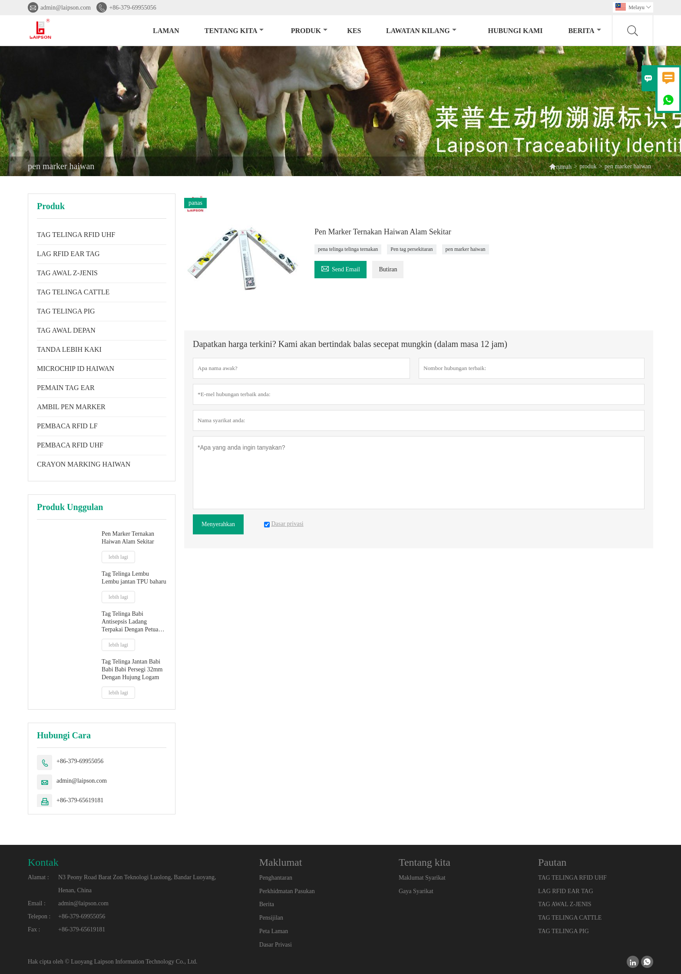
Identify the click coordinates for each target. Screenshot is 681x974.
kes (354, 30)
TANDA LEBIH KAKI (69, 349)
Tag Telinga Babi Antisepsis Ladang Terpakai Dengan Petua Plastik (130, 622)
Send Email (340, 268)
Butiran (388, 269)
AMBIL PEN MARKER (71, 406)
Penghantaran (275, 877)
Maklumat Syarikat (422, 877)
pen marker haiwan (466, 249)
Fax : (34, 929)
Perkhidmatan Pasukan (287, 891)
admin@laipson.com (65, 7)
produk (309, 30)
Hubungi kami (515, 30)
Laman (166, 30)
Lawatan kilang (421, 30)
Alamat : (38, 877)
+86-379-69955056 (132, 7)
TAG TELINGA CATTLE (73, 292)
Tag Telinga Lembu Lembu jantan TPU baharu (134, 577)
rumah (564, 166)
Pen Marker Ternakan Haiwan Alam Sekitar (128, 537)
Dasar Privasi (275, 944)
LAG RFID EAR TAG (68, 253)
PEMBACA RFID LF (67, 426)
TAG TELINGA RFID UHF (76, 234)
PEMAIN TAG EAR (66, 387)
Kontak (43, 862)
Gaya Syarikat (416, 891)
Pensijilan (271, 917)
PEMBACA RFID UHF (70, 445)
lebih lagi (118, 557)
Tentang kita (234, 30)
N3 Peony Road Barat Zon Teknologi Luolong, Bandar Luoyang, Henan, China (137, 884)
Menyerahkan (218, 524)
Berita (584, 30)
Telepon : (39, 916)
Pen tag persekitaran (411, 249)
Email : (37, 903)
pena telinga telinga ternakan (348, 249)
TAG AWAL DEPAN (66, 330)
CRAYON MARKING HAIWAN (83, 464)
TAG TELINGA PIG (66, 311)
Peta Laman (273, 931)
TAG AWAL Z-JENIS (67, 273)
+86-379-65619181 (79, 800)
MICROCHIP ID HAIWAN (75, 368)
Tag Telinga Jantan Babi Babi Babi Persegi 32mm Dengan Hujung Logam (132, 669)
